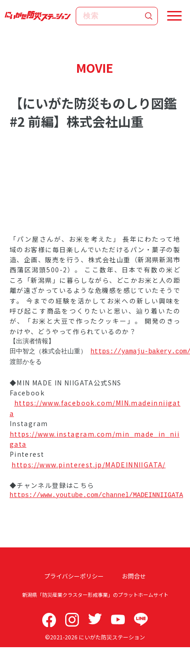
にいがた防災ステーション (112, 637)
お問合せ (134, 576)
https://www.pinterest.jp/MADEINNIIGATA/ (88, 464)
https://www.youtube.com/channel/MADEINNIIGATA (96, 495)
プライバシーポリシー (74, 576)
